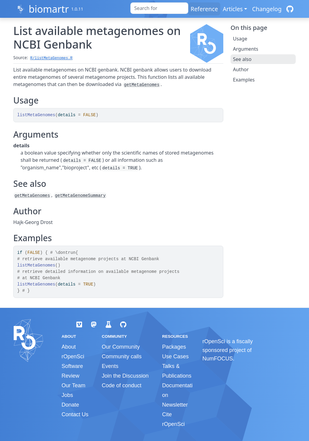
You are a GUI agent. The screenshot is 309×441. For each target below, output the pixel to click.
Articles (233, 9)
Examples (244, 79)
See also (242, 59)
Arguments (245, 49)
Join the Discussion (125, 376)
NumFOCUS (217, 359)
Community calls (122, 356)
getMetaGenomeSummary (80, 195)
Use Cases (175, 356)
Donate (70, 405)
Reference (204, 9)
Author (241, 69)
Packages (174, 347)
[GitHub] (290, 8)
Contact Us (75, 414)
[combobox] (159, 8)
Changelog (267, 9)
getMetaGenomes (142, 84)
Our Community (121, 347)
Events (110, 366)
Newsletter (175, 405)
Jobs (67, 395)
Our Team (73, 385)
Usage (240, 38)
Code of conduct (121, 385)
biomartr (49, 9)
